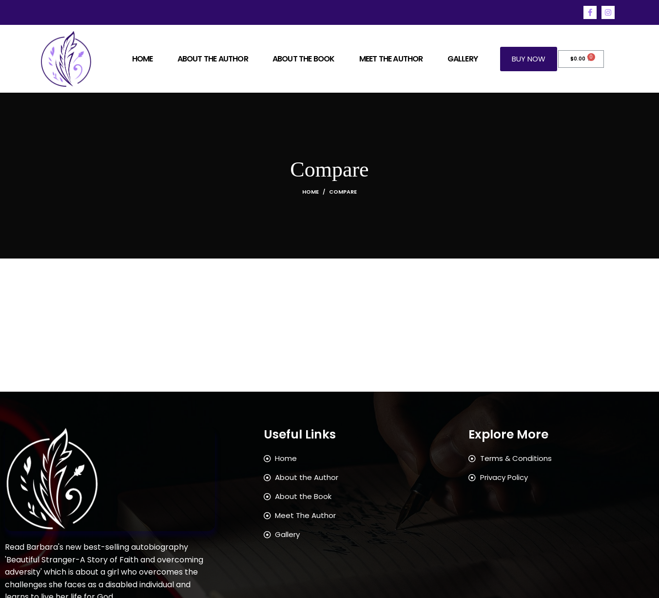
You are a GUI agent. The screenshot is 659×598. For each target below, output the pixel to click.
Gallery (462, 58)
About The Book (303, 58)
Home (142, 58)
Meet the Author (391, 58)
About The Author (212, 58)
